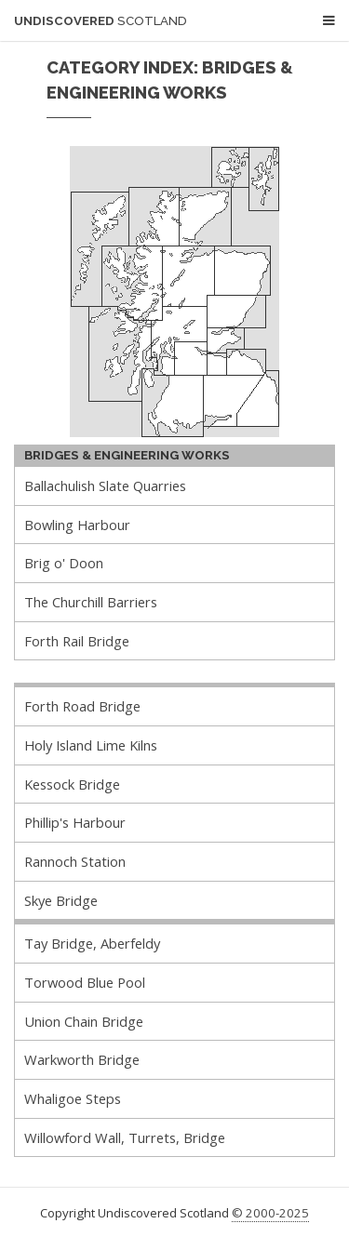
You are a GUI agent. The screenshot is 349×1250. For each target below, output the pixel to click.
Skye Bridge (61, 900)
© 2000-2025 (270, 1212)
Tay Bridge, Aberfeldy (92, 943)
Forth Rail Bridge (76, 641)
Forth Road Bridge (82, 706)
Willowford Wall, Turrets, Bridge (124, 1137)
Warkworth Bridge (82, 1059)
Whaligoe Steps (72, 1098)
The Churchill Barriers (90, 601)
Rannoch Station (75, 861)
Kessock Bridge (72, 784)
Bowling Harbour (77, 524)
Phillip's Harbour (75, 822)
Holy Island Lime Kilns (90, 745)
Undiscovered (100, 21)
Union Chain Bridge (83, 1021)
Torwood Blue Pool (84, 982)
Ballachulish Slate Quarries (105, 485)
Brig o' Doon (63, 562)
